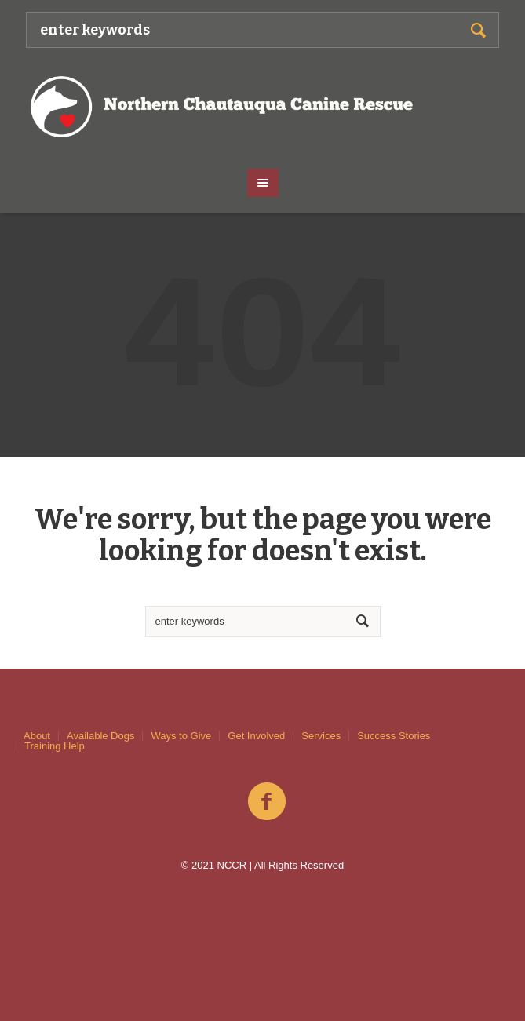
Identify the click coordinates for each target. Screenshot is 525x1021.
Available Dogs (100, 736)
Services (321, 736)
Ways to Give (181, 736)
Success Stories (393, 736)
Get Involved (256, 736)
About (37, 736)
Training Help (54, 746)
